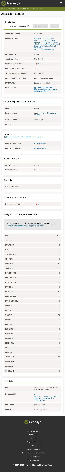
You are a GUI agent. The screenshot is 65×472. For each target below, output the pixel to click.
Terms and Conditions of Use (33, 453)
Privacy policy (33, 460)
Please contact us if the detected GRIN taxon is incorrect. (23, 137)
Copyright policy (33, 456)
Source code (34, 445)
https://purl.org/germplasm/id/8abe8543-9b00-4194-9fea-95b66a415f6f (46, 397)
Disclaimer (33, 438)
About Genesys (33, 431)
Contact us (33, 435)
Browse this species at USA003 (46, 114)
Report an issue (33, 442)
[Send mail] (5, 137)
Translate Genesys (33, 449)
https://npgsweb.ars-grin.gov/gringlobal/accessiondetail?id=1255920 (46, 90)
